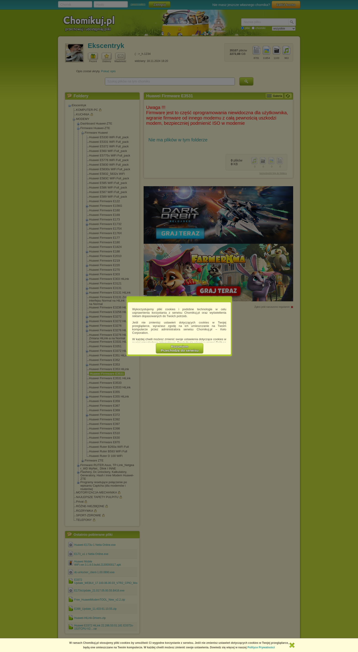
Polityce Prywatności (261, 647)
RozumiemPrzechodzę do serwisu (180, 348)
